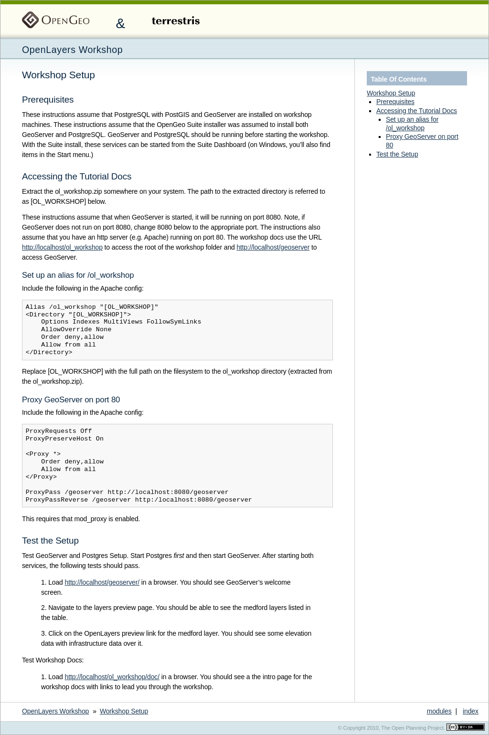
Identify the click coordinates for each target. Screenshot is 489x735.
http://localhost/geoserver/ (101, 582)
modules (439, 711)
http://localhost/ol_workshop (62, 247)
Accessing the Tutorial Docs (416, 111)
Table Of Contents (398, 79)
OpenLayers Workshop (72, 49)
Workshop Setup (391, 93)
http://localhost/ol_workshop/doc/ (111, 677)
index (470, 711)
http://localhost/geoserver (272, 247)
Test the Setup (397, 154)
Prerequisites (395, 101)
